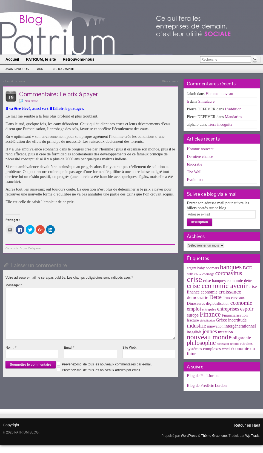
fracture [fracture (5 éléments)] (193, 320)
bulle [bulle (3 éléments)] (190, 274)
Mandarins (233, 116)
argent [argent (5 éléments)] (191, 268)
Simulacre (206, 101)
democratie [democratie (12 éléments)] (197, 297)
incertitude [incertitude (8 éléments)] (237, 320)
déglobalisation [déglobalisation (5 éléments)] (217, 303)
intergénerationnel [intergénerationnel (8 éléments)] (240, 326)
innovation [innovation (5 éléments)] (215, 326)
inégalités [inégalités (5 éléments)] (194, 332)
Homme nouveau (219, 93)
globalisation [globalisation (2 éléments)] (207, 320)
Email (69, 347)
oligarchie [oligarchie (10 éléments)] (242, 337)
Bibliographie (63, 69)
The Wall (194, 172)
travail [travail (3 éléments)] (226, 349)
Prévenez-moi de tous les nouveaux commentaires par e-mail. (107, 364)
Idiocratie (194, 164)
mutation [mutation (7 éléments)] (225, 331)
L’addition (233, 109)
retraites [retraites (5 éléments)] (246, 344)
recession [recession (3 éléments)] (223, 344)
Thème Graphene (214, 436)
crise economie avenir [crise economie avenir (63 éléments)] (217, 285)
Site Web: (129, 347)
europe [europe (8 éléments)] (193, 315)
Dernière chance (200, 156)
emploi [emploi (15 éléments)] (194, 309)
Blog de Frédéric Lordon (207, 385)
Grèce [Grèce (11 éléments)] (221, 320)
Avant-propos (17, 69)
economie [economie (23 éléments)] (241, 303)
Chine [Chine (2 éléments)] (198, 274)
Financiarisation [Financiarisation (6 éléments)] (235, 315)
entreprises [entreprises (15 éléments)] (228, 309)
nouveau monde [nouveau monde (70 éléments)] (209, 337)
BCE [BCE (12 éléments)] (247, 267)
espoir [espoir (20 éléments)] (247, 309)
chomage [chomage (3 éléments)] (208, 274)
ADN (40, 69)
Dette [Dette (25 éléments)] (215, 297)
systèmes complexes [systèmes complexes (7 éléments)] (204, 348)
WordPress (189, 436)
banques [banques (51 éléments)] (231, 267)
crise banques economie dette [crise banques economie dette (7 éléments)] (227, 280)
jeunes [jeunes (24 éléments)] (209, 331)
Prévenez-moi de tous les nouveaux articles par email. (101, 370)
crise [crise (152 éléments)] (194, 279)
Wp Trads (252, 436)
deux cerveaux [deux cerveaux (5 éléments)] (234, 298)
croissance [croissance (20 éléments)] (230, 292)
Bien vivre (169, 81)
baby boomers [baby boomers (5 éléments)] (208, 268)
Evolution (195, 179)
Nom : (10, 347)
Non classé (31, 100)
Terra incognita (220, 124)
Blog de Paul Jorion (203, 375)
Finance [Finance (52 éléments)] (210, 314)
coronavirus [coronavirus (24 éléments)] (228, 273)
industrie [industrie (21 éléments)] (196, 326)
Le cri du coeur (15, 81)
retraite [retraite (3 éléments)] (234, 344)
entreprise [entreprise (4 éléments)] (209, 309)
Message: (13, 285)
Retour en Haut (247, 425)
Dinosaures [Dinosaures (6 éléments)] (196, 303)
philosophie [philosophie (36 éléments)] (201, 342)
